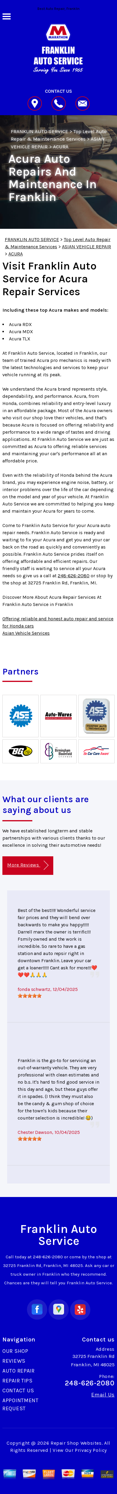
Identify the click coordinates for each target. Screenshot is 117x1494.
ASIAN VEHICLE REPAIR (86, 246)
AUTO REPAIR (18, 1370)
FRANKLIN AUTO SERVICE (39, 131)
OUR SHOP (15, 1351)
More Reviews (27, 865)
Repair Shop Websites (76, 1443)
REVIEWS (13, 1361)
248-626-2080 (73, 575)
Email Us (103, 1394)
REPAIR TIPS (17, 1380)
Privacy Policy (91, 1450)
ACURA (61, 147)
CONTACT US (18, 1390)
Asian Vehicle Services (26, 633)
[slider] (30, 995)
